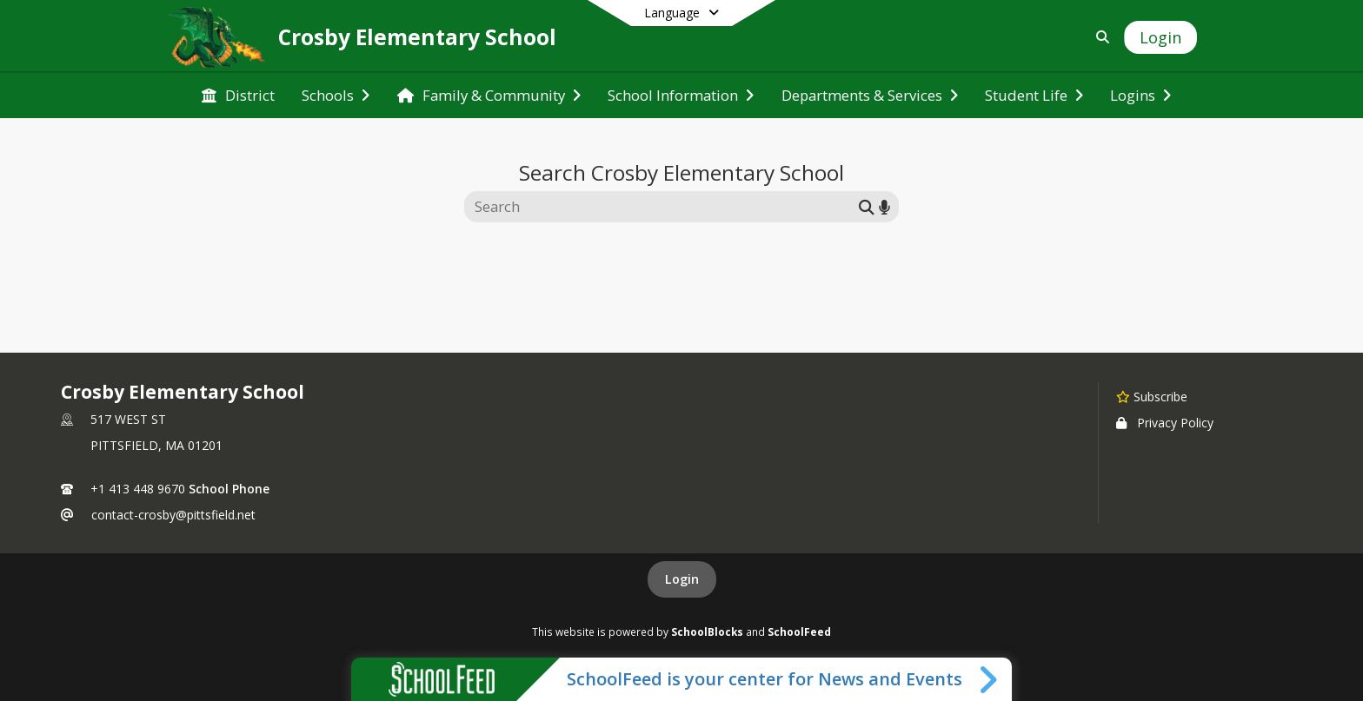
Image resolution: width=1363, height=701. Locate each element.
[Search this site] (663, 206)
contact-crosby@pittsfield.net (173, 514)
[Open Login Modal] (1160, 37)
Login (682, 579)
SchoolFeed (799, 631)
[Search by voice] (884, 206)
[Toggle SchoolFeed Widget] (989, 679)
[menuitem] (238, 95)
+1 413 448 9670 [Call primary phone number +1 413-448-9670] (137, 488)
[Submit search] (866, 206)
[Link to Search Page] (1099, 37)
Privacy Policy (1164, 422)
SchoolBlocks (707, 631)
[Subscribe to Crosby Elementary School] (1151, 396)
